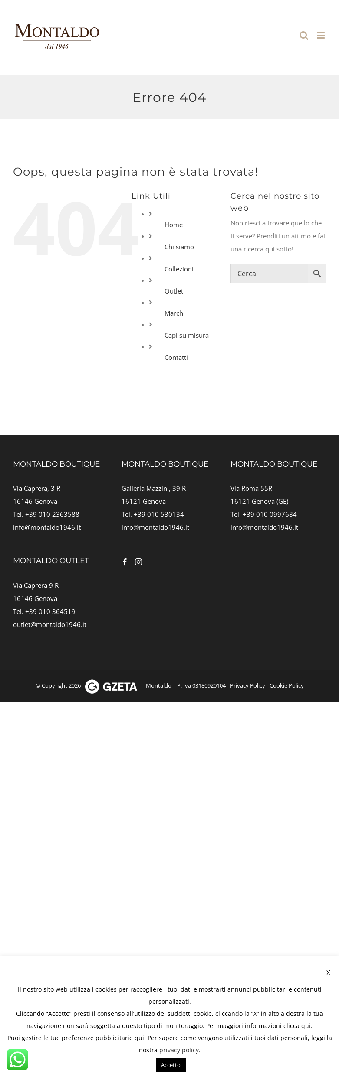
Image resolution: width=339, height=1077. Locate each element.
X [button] (328, 972)
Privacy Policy (247, 685)
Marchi (175, 313)
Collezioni (179, 268)
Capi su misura (187, 335)
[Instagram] (138, 561)
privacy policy (179, 1050)
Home (174, 224)
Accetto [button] (171, 1065)
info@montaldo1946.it (47, 527)
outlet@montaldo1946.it (49, 624)
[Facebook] (125, 561)
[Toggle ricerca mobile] (304, 35)
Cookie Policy (287, 685)
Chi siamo (179, 246)
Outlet (174, 291)
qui (306, 1026)
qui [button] (139, 1038)
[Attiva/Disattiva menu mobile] (321, 35)
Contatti (176, 357)
